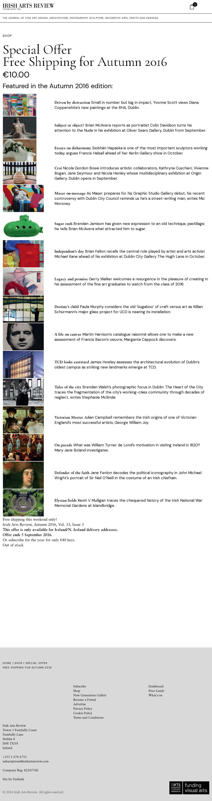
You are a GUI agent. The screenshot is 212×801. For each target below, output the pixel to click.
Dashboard (156, 686)
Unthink (18, 779)
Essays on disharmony (73, 148)
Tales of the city (68, 387)
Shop (18, 663)
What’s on (155, 695)
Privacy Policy (82, 708)
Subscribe (79, 686)
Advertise (79, 704)
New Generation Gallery (90, 695)
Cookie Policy (82, 713)
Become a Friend (84, 699)
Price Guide (156, 691)
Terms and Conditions (88, 717)
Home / (9, 663)
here (70, 539)
